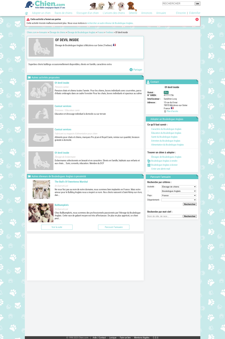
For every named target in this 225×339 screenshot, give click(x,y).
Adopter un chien (41, 13)
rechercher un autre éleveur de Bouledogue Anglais (110, 23)
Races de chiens (63, 13)
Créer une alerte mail (158, 168)
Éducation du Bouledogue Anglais (164, 133)
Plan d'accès (172, 111)
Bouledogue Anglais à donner (162, 164)
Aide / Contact (99, 337)
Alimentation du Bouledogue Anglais (165, 144)
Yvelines (109, 32)
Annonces (146, 13)
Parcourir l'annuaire (114, 227)
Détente (133, 13)
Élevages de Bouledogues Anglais (164, 156)
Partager (136, 69)
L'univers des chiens (114, 13)
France (101, 32)
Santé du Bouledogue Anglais (162, 136)
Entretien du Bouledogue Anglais (163, 140)
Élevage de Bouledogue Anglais (81, 32)
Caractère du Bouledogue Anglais (164, 129)
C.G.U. (156, 337)
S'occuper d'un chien (87, 13)
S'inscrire (181, 13)
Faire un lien (125, 337)
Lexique (112, 337)
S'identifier (194, 13)
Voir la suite (57, 227)
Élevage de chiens (57, 32)
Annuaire (161, 13)
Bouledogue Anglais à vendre (162, 160)
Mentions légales (141, 337)
